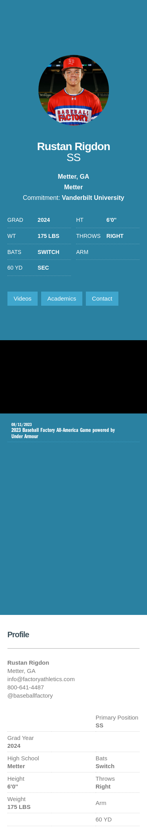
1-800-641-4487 (132, 17)
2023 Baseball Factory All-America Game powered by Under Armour (67, 430)
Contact (102, 298)
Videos (23, 298)
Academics (61, 298)
